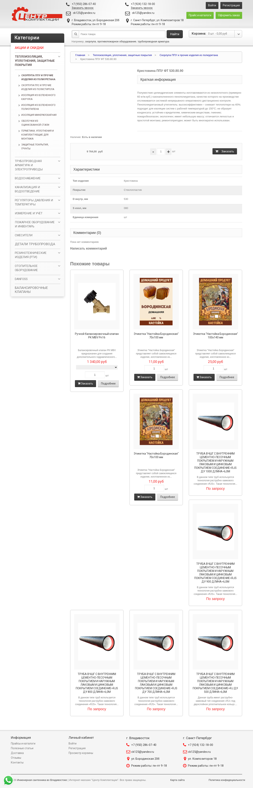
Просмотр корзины (81, 753)
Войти (212, 5)
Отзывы (16, 757)
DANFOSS (21, 279)
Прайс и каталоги (200, 15)
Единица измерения (85, 217)
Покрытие (79, 189)
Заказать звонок (82, 7)
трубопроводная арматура (153, 41)
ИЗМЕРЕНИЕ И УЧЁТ (28, 213)
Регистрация (231, 5)
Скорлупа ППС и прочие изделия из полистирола (37, 87)
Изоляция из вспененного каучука (38, 97)
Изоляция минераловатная (39, 115)
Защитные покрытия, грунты (35, 146)
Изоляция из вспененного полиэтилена (38, 107)
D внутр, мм (80, 198)
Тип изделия (81, 180)
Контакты (17, 762)
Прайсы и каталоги (23, 743)
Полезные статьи (22, 748)
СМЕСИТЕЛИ (23, 235)
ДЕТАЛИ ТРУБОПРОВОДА (35, 244)
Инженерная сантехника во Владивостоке (42, 780)
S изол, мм (79, 208)
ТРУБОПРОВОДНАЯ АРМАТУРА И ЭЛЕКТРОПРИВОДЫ (29, 165)
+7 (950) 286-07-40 (143, 745)
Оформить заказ (229, 15)
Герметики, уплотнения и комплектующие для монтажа (37, 134)
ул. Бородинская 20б (145, 758)
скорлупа (90, 41)
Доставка (17, 753)
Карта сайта (177, 780)
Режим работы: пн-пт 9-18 (149, 765)
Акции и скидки (29, 48)
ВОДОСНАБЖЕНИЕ (28, 178)
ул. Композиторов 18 (202, 758)
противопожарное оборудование (116, 41)
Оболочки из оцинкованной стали (35, 123)
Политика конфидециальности (227, 780)
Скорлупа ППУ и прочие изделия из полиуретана (38, 77)
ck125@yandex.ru (84, 12)
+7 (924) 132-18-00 (200, 745)
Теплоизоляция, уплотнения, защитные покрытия (35, 61)
